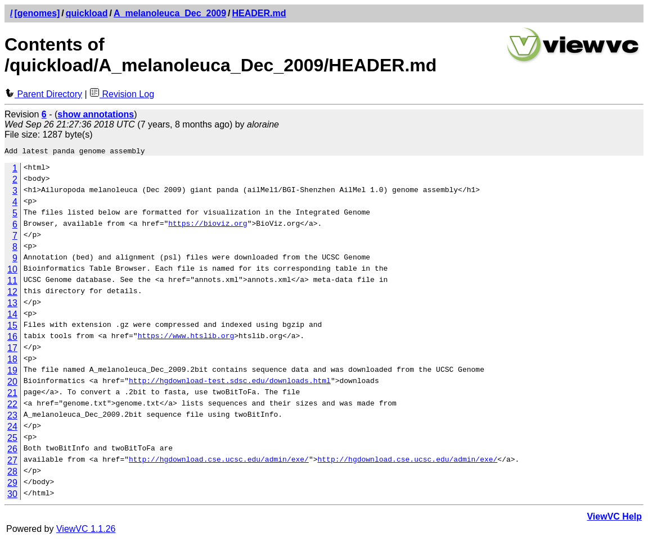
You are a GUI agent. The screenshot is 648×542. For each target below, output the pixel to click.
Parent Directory (43, 94)
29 (12, 484)
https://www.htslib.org (186, 339)
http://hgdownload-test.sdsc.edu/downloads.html (230, 384)
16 (12, 338)
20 (12, 383)
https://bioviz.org (207, 226)
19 (12, 372)
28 (12, 473)
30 (12, 495)
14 (12, 316)
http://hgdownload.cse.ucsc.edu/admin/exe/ (219, 462)
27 (12, 462)
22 (12, 406)
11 (12, 282)
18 (12, 361)
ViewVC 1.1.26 (86, 530)
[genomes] (37, 13)
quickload (87, 13)
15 (12, 327)
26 (12, 451)
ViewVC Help (614, 518)
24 (12, 428)
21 (12, 394)
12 (12, 293)
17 (12, 349)
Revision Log (121, 94)
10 (12, 271)
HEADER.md (259, 13)
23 (12, 417)
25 (12, 439)
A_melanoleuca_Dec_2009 (170, 13)
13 (12, 304)
